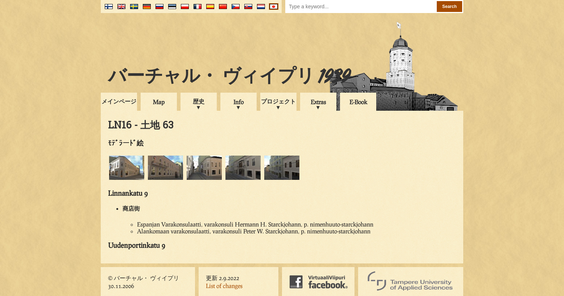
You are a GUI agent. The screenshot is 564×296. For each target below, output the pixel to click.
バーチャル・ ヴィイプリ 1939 (229, 77)
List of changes (224, 285)
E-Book (358, 101)
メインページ (118, 101)
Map (159, 101)
